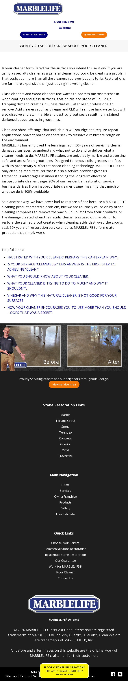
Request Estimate (94, 34)
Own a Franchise (65, 497)
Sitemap (11, 676)
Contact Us (65, 578)
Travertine (65, 456)
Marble (65, 415)
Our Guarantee (65, 561)
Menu (65, 28)
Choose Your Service (34, 34)
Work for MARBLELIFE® (65, 566)
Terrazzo (65, 432)
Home (65, 485)
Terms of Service (32, 676)
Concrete (65, 438)
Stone (65, 427)
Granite (65, 444)
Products (65, 502)
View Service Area (64, 384)
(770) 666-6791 (64, 22)
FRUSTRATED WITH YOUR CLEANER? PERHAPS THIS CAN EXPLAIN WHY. (62, 257)
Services (65, 491)
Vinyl (65, 450)
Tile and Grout (65, 421)
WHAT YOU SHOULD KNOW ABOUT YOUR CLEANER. (48, 276)
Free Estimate (65, 514)
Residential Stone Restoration (65, 555)
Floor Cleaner (65, 572)
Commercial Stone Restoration (65, 549)
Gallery (65, 508)
